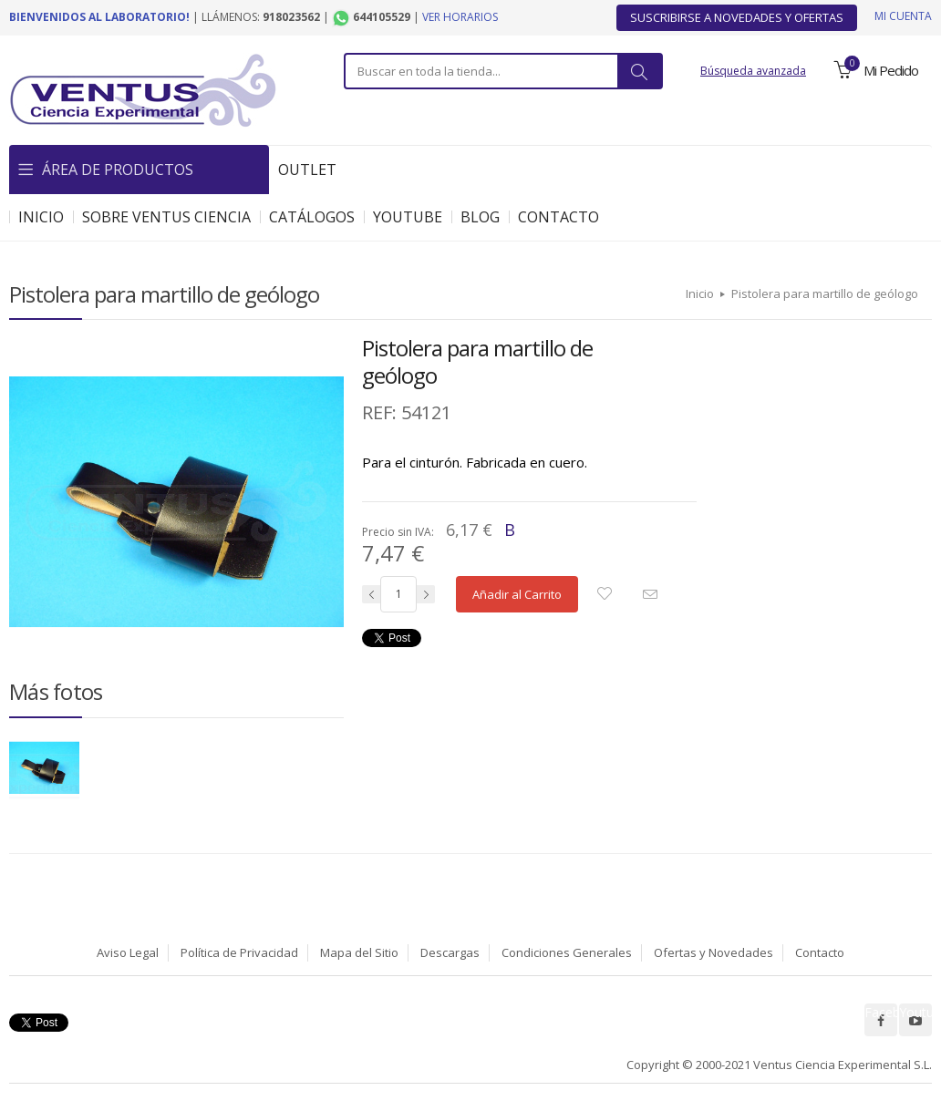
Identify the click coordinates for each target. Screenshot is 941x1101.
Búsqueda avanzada (753, 70)
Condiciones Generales (567, 952)
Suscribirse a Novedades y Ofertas (736, 17)
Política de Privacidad (239, 952)
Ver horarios (460, 17)
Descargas (450, 952)
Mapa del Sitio (359, 952)
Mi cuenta (903, 16)
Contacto (819, 952)
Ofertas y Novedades (713, 952)
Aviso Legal (128, 952)
